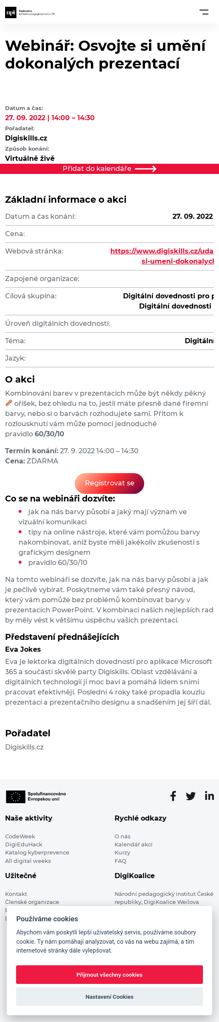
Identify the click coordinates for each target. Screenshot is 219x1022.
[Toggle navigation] (204, 12)
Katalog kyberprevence (37, 852)
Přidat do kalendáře (109, 169)
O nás (122, 836)
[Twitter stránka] (194, 796)
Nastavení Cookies (109, 996)
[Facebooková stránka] (176, 796)
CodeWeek (20, 836)
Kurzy (122, 852)
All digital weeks (28, 861)
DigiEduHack (23, 844)
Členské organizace (32, 902)
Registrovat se (109, 483)
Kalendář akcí (134, 844)
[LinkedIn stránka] (209, 796)
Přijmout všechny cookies (110, 974)
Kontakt (16, 894)
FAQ (120, 861)
